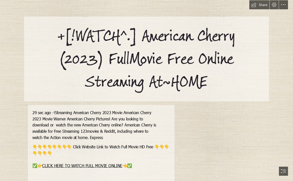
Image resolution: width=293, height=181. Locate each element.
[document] (146, 90)
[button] (259, 4)
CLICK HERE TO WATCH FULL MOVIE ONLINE (82, 165)
